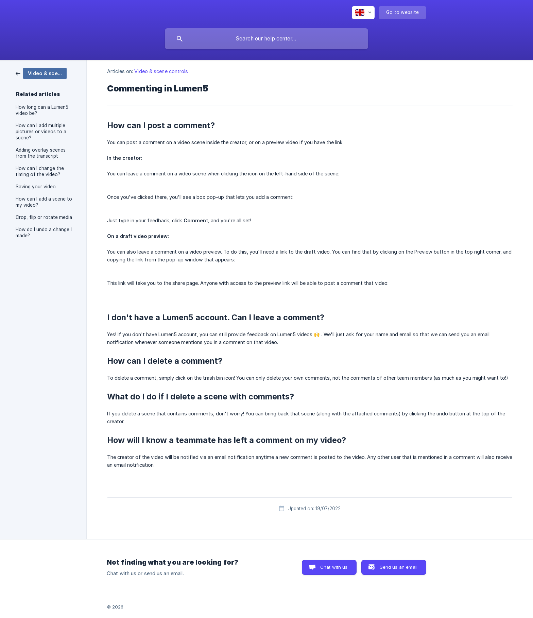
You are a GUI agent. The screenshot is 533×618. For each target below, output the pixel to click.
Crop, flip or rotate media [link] (44, 217)
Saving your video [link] (36, 186)
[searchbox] (266, 38)
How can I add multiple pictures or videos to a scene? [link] (41, 131)
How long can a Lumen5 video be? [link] (42, 110)
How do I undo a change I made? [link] (44, 232)
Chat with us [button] (334, 567)
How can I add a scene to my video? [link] (44, 202)
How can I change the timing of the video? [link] (40, 171)
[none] (363, 12)
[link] (41, 73)
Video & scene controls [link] (161, 71)
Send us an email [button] (398, 567)
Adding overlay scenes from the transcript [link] (41, 153)
